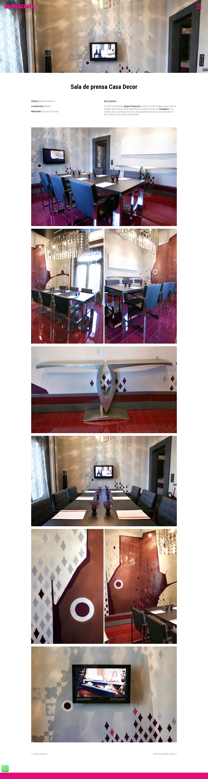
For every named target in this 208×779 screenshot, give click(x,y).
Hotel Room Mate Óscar (164, 753)
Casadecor (164, 109)
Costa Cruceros (40, 753)
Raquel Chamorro (132, 106)
